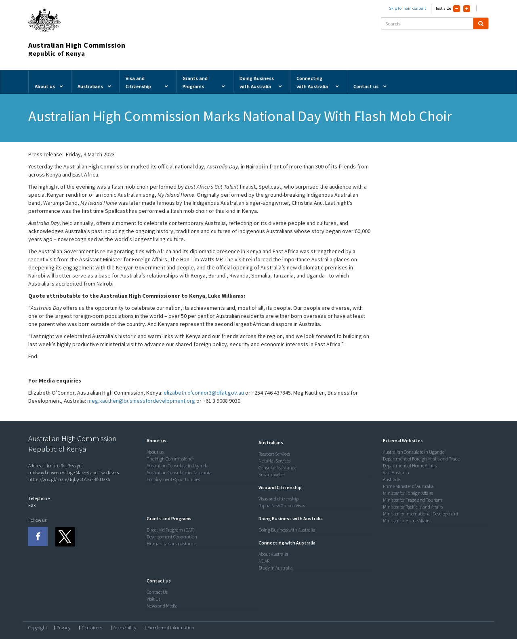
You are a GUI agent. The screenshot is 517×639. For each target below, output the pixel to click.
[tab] (201, 440)
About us (155, 452)
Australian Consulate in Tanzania (179, 472)
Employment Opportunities (173, 479)
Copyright (37, 628)
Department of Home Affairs (410, 465)
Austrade (391, 479)
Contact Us (157, 592)
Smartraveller (271, 474)
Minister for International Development (420, 514)
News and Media (162, 606)
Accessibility (124, 628)
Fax (32, 505)
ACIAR (263, 561)
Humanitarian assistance (171, 543)
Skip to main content (407, 8)
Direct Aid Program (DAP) (171, 530)
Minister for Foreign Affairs (408, 493)
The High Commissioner (170, 459)
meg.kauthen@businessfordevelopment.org (141, 400)
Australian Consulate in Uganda (177, 465)
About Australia (273, 554)
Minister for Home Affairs (406, 520)
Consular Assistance (277, 468)
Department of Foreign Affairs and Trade (421, 459)
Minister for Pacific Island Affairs (413, 507)
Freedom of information (170, 628)
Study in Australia (275, 568)
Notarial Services (274, 461)
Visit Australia (396, 472)
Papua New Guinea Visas (281, 505)
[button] (154, 440)
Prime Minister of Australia (408, 486)
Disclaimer (92, 628)
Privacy (63, 628)
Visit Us (153, 599)
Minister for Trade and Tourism (412, 500)
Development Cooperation (172, 537)
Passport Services (274, 454)
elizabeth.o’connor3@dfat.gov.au (204, 392)
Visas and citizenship (278, 499)
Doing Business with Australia (286, 530)
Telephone (39, 498)
